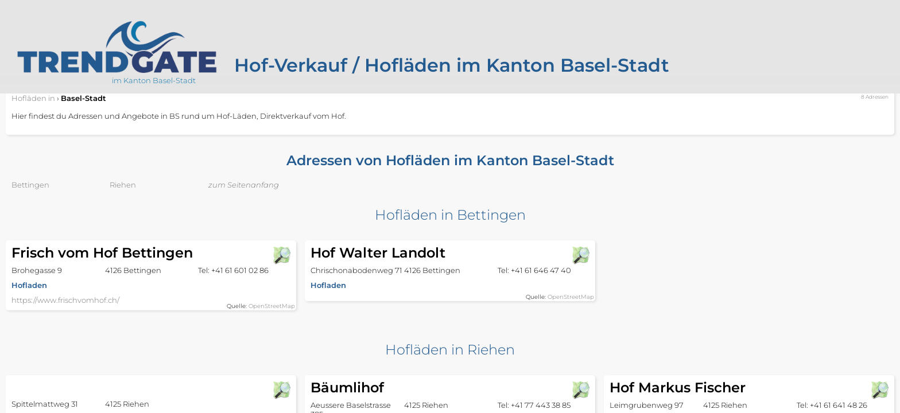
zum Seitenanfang (243, 184)
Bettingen (30, 184)
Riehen (123, 184)
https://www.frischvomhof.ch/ (65, 300)
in (33, 98)
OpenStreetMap (272, 306)
